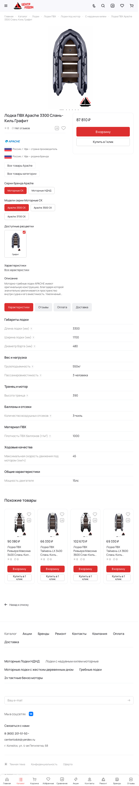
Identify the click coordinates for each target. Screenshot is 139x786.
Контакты (79, 634)
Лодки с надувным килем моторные (72, 661)
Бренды (43, 634)
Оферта (68, 764)
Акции (27, 634)
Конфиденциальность (44, 764)
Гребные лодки (90, 669)
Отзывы (43, 307)
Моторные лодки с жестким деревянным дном (38, 669)
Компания (99, 634)
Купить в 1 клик (103, 142)
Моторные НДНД (41, 190)
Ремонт (60, 634)
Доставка (82, 307)
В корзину (103, 132)
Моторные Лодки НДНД (22, 661)
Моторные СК (16, 190)
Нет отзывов (21, 128)
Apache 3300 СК (17, 207)
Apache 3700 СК (17, 216)
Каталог (10, 634)
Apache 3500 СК (43, 207)
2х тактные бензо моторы (23, 678)
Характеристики (19, 307)
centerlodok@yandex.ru (19, 739)
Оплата (62, 307)
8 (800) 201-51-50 (15, 733)
